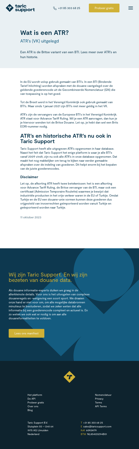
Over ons (33, 406)
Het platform (35, 394)
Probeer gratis (104, 8)
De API (31, 398)
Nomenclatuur (103, 394)
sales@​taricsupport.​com (97, 426)
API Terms (101, 406)
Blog (30, 410)
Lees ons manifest (26, 333)
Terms (98, 402)
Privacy (99, 398)
